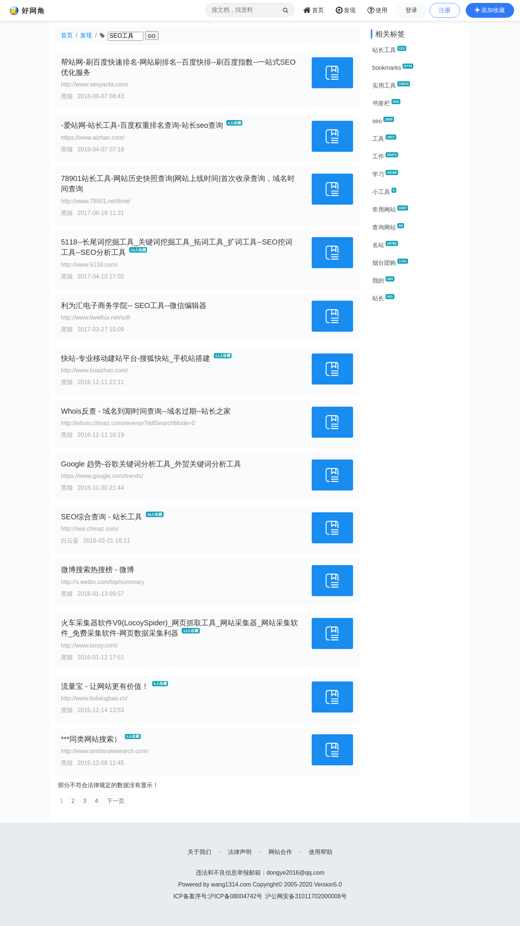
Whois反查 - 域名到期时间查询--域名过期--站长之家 (146, 411)
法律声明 (240, 852)
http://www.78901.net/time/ (96, 201)
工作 (385, 156)
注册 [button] (445, 10)
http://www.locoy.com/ (89, 645)
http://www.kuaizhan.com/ (94, 370)
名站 (385, 244)
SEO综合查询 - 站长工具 (101, 517)
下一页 (115, 801)
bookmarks (392, 67)
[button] (490, 10)
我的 (383, 280)
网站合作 (280, 852)
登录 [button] (411, 10)
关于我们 (199, 852)
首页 (67, 35)
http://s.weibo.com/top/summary (102, 582)
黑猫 (67, 96)
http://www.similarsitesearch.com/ (104, 751)
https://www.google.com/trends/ (102, 476)
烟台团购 (390, 262)
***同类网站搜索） (91, 739)
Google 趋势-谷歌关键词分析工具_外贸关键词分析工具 (151, 464)
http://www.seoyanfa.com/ (94, 84)
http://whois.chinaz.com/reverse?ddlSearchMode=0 (128, 423)
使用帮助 (320, 852)
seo (383, 120)
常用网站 (390, 209)
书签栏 (386, 102)
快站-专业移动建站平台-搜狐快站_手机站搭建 (135, 358)
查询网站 (388, 226)
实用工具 (391, 85)
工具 (384, 138)
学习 (385, 173)
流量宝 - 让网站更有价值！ (105, 686)
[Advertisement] (418, 419)
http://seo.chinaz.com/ (90, 529)
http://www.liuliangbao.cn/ (94, 698)
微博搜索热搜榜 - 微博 (97, 569)
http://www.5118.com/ (89, 265)
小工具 (384, 191)
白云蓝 (70, 540)
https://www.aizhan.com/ (93, 137)
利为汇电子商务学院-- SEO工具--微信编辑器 (133, 305)
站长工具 (389, 49)
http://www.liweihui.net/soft (95, 317)
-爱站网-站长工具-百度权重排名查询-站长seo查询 (142, 125)
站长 (383, 297)
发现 (86, 35)
